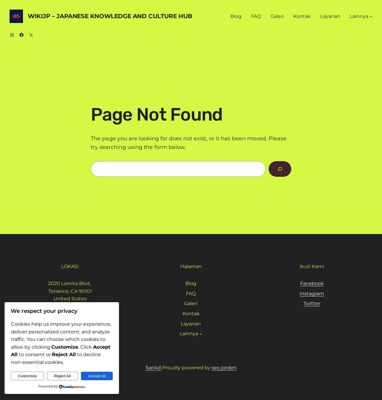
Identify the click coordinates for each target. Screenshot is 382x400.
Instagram (312, 293)
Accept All (97, 376)
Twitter (312, 303)
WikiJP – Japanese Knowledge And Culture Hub (110, 16)
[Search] (280, 169)
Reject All (62, 376)
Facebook (312, 283)
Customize (27, 376)
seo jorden (224, 367)
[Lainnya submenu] (370, 16)
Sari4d (154, 367)
